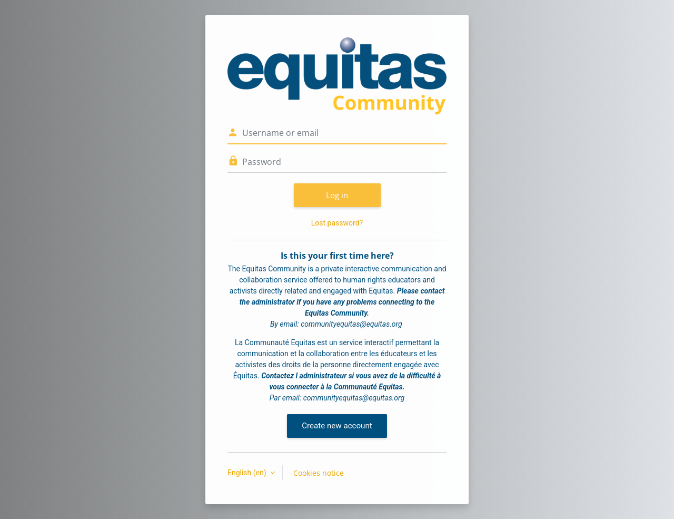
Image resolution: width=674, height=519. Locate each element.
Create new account (337, 425)
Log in (337, 195)
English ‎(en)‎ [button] (247, 472)
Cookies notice (318, 473)
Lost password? (337, 223)
